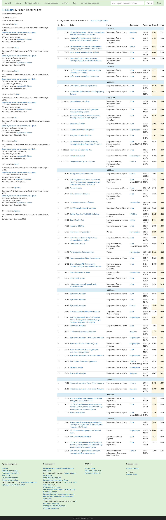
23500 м (133, 451)
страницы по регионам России (13, 485)
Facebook (33, 482)
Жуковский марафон (78, 294)
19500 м (133, 361)
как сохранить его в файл (26, 32)
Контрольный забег (77, 124)
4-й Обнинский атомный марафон (83, 208)
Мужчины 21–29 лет (24, 203)
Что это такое (90, 468)
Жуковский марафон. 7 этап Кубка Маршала (87, 338)
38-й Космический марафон (80, 436)
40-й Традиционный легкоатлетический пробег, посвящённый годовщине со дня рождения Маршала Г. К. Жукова (85, 182)
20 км (132, 180)
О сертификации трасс (52, 487)
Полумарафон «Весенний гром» (82, 252)
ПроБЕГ (7, 3)
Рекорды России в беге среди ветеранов (58, 494)
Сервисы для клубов (9, 471)
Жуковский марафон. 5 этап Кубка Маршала (87, 355)
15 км (132, 284)
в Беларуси (55, 503)
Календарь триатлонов (52, 478)
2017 (45, 485)
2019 (70, 482)
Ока (15, 24)
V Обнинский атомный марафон (82, 130)
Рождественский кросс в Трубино (82, 162)
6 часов (132, 174)
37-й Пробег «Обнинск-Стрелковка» (83, 86)
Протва (17, 211)
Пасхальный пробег (77, 244)
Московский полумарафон (80, 232)
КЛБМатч (8, 9)
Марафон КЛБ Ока (77, 226)
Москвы (66, 473)
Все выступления (99, 20)
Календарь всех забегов (52, 468)
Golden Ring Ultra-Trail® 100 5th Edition (84, 214)
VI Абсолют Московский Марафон (83, 332)
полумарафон (135, 130)
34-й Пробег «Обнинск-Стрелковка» (83, 361)
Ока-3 (16, 71)
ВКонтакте (25, 482)
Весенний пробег (76, 367)
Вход (159, 3)
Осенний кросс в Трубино (79, 101)
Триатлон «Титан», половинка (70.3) (83, 344)
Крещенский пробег (77, 156)
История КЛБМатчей (92, 473)
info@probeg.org (132, 468)
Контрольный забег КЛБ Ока (81, 136)
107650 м (133, 214)
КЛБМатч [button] (65, 3)
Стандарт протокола (51, 508)
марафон (133, 32)
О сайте (5, 468)
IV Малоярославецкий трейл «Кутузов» (85, 311)
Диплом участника (9, 32)
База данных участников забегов (55, 480)
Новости (18, 3)
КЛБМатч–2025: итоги (93, 471)
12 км (132, 38)
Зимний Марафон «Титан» (80, 272)
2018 (75, 482)
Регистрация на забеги (10, 473)
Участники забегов (51, 3)
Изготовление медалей (90, 3)
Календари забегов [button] (32, 3)
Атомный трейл (76, 188)
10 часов (133, 383)
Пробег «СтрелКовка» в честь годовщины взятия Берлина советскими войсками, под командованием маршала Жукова (86, 406)
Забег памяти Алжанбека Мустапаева (84, 52)
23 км (132, 238)
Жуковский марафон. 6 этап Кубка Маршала (87, 389)
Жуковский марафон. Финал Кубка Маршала (87, 383)
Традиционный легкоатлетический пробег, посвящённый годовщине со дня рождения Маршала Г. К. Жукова (86, 424)
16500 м (133, 162)
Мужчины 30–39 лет (24, 39)
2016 (49, 485)
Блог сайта (6, 475)
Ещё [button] (75, 3)
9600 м (132, 46)
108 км (132, 220)
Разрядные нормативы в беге (54, 506)
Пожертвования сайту (10, 478)
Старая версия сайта (10, 480)
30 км (132, 294)
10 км (132, 52)
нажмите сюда (131, 474)
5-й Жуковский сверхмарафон (81, 174)
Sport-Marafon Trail (77, 220)
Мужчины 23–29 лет (23, 179)
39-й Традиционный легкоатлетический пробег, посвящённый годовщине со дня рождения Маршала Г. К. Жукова (85, 320)
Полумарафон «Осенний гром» (82, 202)
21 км (132, 86)
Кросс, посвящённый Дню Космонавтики (85, 258)
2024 (65, 482)
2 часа (132, 300)
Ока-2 (16, 48)
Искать (149, 3)
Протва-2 (17, 187)
